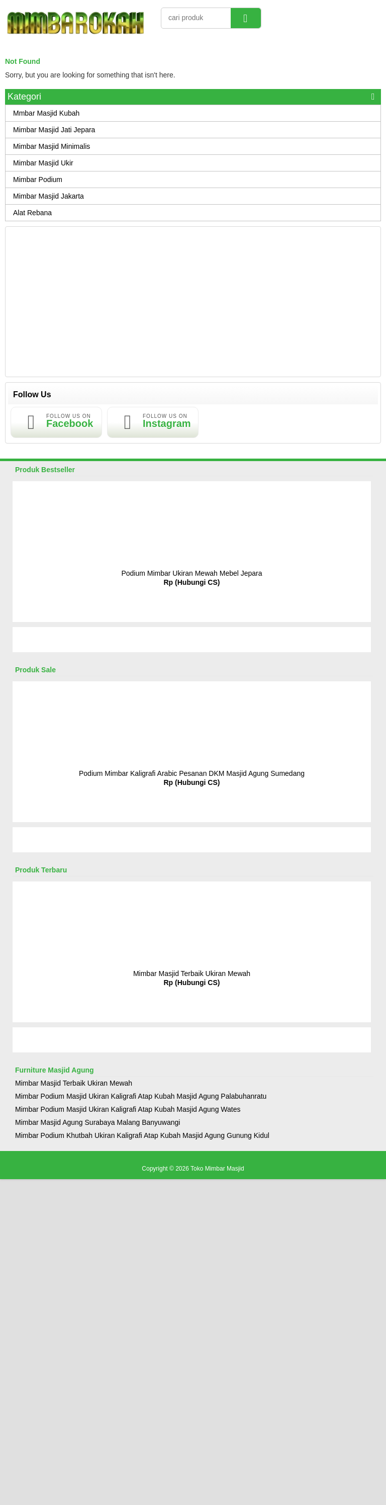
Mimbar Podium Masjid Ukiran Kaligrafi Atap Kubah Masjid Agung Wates (127, 1109)
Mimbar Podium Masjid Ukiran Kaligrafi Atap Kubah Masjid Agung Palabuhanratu (140, 1096)
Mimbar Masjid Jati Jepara (54, 130)
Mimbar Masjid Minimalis (51, 146)
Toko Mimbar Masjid (217, 1168)
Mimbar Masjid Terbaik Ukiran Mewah (191, 973)
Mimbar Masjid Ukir (43, 163)
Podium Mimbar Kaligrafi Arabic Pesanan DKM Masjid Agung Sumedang (192, 773)
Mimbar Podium (37, 179)
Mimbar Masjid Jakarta (48, 196)
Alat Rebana (32, 213)
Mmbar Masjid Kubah (46, 113)
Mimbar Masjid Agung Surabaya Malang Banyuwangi (97, 1122)
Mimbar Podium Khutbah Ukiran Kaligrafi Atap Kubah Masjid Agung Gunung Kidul (142, 1135)
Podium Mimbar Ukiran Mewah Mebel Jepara (191, 573)
